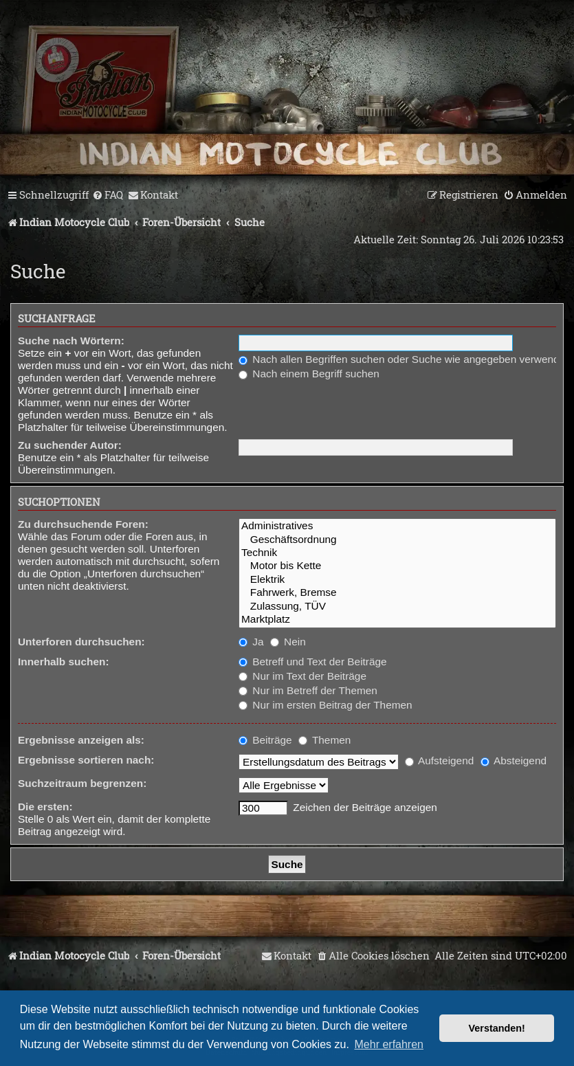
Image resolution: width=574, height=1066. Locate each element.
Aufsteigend (439, 760)
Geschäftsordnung (397, 539)
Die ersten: (45, 806)
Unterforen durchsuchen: (81, 641)
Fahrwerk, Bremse (397, 592)
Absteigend (514, 760)
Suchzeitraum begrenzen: (82, 783)
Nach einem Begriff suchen (309, 373)
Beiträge (265, 740)
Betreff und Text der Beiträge (313, 661)
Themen (324, 740)
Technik (397, 552)
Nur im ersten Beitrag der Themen (325, 705)
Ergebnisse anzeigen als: (81, 740)
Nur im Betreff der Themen (308, 690)
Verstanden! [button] (497, 1028)
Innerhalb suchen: (63, 661)
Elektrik (397, 579)
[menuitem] (107, 195)
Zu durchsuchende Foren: (83, 524)
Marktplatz (397, 619)
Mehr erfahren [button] (389, 1044)
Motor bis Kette (397, 566)
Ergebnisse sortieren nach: (86, 760)
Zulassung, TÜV (397, 606)
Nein (288, 641)
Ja (251, 641)
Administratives (397, 526)
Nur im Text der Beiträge (302, 676)
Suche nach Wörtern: (71, 340)
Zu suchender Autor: (70, 445)
